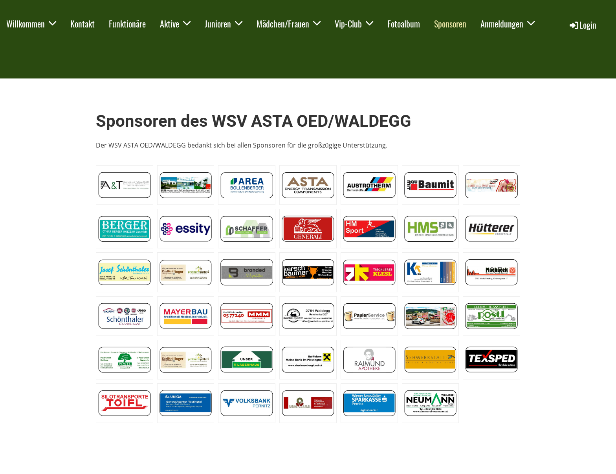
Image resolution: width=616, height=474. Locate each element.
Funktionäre (127, 23)
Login (582, 24)
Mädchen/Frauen (289, 23)
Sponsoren (450, 23)
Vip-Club (354, 23)
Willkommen (31, 23)
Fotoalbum (403, 23)
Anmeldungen (507, 23)
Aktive (175, 23)
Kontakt (82, 23)
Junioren (223, 23)
